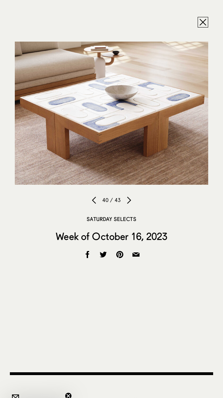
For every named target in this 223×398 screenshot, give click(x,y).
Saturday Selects (111, 219)
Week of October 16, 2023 (111, 236)
